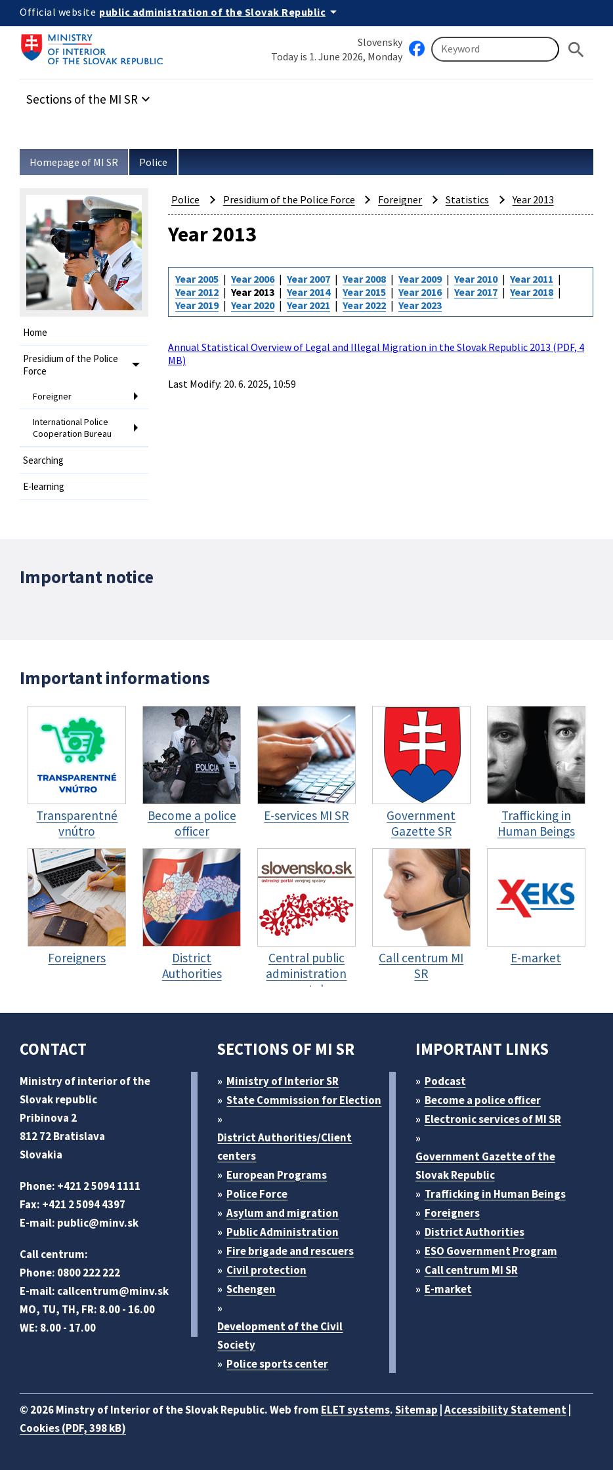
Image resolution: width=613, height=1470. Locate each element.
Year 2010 (475, 278)
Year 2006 (252, 278)
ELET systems (355, 1409)
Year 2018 (531, 291)
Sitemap (416, 1409)
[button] (90, 95)
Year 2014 (308, 291)
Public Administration (282, 1232)
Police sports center (277, 1364)
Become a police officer (483, 1100)
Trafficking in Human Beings (495, 1194)
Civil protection (266, 1270)
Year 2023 (420, 305)
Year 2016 (420, 291)
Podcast (445, 1081)
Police (153, 162)
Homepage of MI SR (74, 162)
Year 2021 (308, 305)
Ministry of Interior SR (282, 1081)
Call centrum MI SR (471, 1270)
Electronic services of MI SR (493, 1119)
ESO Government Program (491, 1251)
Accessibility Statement (505, 1409)
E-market (448, 1289)
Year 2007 (308, 278)
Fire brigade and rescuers (290, 1251)
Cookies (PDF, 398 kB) (73, 1428)
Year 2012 (197, 291)
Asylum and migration (282, 1213)
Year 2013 (533, 199)
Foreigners (452, 1213)
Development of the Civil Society (280, 1335)
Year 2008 (364, 278)
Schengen (251, 1289)
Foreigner (52, 396)
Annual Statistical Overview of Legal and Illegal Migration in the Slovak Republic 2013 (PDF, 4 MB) (376, 353)
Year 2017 (475, 291)
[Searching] (495, 49)
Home (35, 332)
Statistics (467, 199)
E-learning (43, 486)
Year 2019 (197, 305)
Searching (43, 460)
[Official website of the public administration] (220, 12)
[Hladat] (576, 49)
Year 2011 (531, 278)
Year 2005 (197, 278)
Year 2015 (364, 291)
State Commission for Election (303, 1100)
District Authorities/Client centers (284, 1146)
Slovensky (380, 42)
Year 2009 (420, 278)
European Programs (276, 1175)
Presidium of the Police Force (70, 364)
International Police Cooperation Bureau (72, 427)
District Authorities (474, 1232)
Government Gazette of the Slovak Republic (485, 1165)
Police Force (256, 1194)
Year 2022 (364, 305)
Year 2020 (252, 305)
